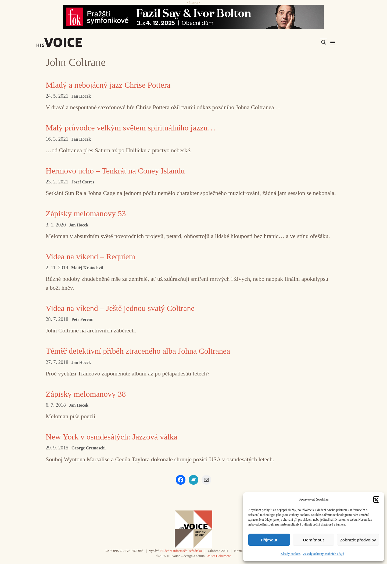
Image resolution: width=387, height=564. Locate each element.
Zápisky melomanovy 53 (86, 213)
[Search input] (298, 42)
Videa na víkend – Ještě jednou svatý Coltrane (120, 308)
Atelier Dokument (218, 556)
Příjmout (269, 539)
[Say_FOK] (193, 17)
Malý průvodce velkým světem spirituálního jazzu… (131, 127)
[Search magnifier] (323, 42)
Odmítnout (313, 539)
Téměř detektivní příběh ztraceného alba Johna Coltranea (138, 350)
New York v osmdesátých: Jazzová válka (111, 436)
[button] (376, 499)
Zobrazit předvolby (358, 539)
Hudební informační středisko (181, 551)
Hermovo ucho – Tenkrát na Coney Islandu (115, 170)
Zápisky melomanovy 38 (86, 393)
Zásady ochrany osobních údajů (323, 554)
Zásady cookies (290, 554)
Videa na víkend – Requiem (90, 256)
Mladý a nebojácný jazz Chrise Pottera (108, 84)
